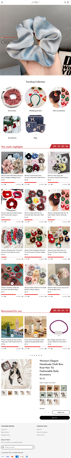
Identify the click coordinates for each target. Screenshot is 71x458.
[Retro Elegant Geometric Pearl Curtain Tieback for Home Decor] (59, 327)
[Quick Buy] (12, 171)
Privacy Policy (41, 435)
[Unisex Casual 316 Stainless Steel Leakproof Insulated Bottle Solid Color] (36, 327)
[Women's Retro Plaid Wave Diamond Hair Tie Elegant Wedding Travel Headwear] (12, 163)
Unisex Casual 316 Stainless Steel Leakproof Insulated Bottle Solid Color (34, 341)
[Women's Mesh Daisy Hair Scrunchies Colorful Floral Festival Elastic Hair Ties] (59, 163)
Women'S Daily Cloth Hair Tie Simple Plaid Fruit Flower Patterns (35, 289)
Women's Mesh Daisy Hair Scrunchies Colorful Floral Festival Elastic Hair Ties (58, 177)
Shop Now (7, 42)
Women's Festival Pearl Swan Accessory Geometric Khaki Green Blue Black (35, 177)
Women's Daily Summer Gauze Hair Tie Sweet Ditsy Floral (58, 289)
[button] (68, 2)
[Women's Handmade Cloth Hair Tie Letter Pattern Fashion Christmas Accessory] (59, 200)
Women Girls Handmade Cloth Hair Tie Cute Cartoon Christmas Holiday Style (35, 251)
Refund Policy (5, 432)
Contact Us (4, 429)
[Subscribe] (32, 447)
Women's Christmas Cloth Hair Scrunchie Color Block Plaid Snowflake (10, 289)
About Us (39, 429)
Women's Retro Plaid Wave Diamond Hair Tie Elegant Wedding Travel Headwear (12, 177)
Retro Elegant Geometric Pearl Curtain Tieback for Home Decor (57, 341)
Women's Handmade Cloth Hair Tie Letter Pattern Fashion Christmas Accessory (58, 214)
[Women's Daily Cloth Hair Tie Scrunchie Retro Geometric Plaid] (36, 200)
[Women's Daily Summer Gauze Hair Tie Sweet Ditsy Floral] (59, 275)
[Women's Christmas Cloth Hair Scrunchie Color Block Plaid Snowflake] (12, 275)
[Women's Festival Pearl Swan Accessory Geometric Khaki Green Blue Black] (36, 163)
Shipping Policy (5, 435)
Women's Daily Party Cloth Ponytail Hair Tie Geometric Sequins (11, 214)
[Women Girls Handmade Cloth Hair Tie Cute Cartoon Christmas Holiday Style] (36, 237)
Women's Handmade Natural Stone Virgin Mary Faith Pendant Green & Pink (11, 341)
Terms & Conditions (42, 432)
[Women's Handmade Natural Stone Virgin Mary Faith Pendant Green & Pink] (12, 327)
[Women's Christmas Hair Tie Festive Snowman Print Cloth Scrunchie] (12, 237)
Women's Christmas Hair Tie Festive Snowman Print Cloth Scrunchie (11, 251)
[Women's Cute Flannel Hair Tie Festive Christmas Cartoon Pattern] (59, 237)
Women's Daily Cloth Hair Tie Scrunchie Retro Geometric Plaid (34, 214)
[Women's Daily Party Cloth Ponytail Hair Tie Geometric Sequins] (12, 200)
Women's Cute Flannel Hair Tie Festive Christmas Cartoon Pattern (57, 251)
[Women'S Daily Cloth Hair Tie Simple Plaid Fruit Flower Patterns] (36, 275)
